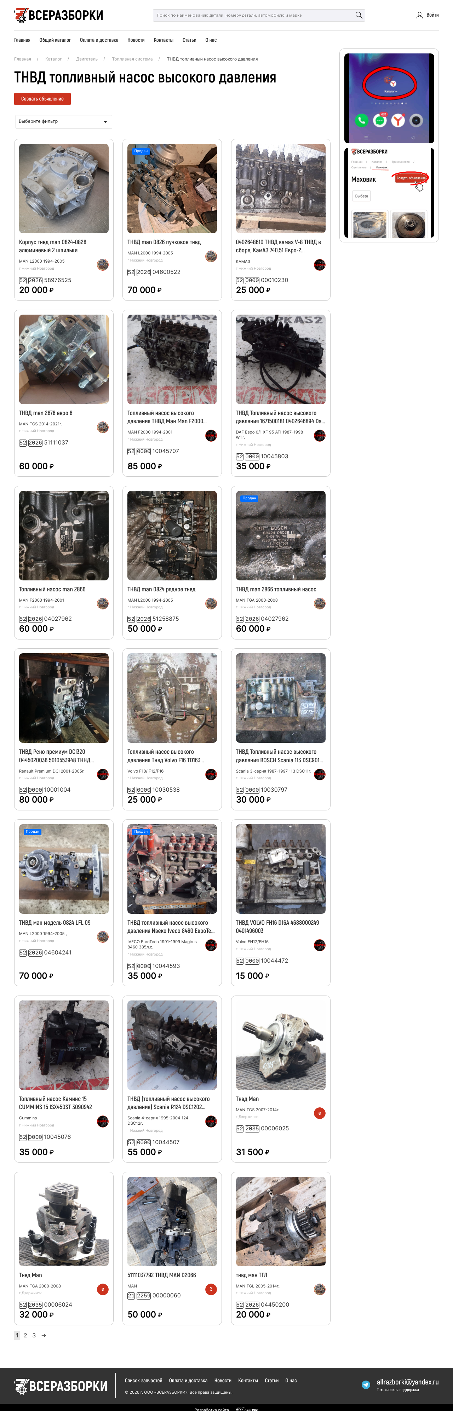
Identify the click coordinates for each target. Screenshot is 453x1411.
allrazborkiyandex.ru (408, 1376)
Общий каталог (55, 40)
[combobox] (64, 121)
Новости (135, 40)
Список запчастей (143, 1375)
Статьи (189, 40)
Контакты (163, 40)
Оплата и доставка (99, 40)
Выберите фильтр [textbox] (38, 121)
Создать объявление (42, 99)
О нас (211, 40)
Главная (22, 40)
